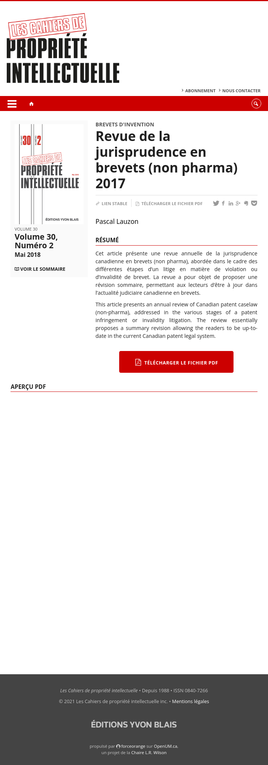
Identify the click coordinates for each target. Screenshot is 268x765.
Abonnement (200, 90)
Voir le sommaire (42, 269)
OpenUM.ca (165, 746)
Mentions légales (190, 701)
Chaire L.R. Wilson (148, 752)
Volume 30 (26, 229)
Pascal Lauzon (117, 221)
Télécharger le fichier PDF (169, 203)
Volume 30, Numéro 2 (36, 245)
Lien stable (111, 203)
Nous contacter (241, 90)
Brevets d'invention (125, 124)
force (133, 746)
